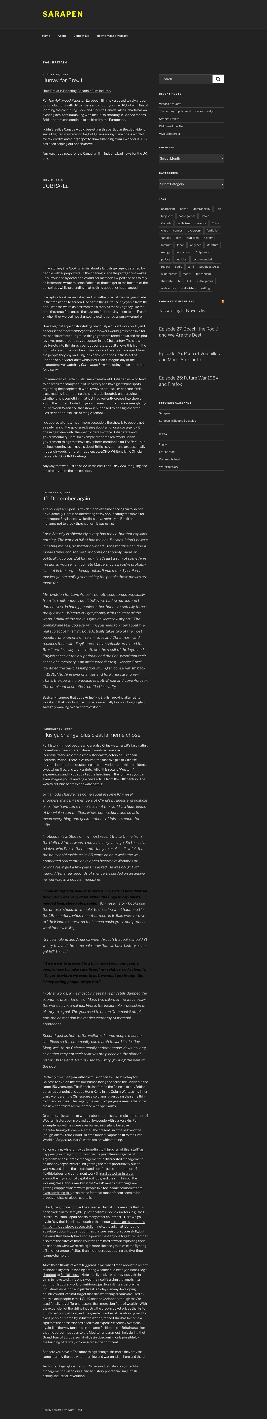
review (165, 266)
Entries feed (167, 451)
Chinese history (92, 1371)
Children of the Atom (172, 126)
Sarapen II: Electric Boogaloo (177, 420)
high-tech (192, 237)
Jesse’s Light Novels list (183, 310)
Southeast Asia (209, 266)
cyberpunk (194, 230)
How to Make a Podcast (112, 35)
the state (167, 281)
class (164, 230)
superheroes (169, 273)
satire (178, 266)
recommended (202, 259)
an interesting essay (89, 514)
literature (212, 245)
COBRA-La (55, 186)
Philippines (202, 252)
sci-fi (191, 266)
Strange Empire (169, 118)
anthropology (201, 208)
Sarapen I (165, 413)
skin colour (72, 1371)
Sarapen (63, 14)
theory (187, 273)
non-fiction (183, 252)
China (215, 223)
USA (189, 281)
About (62, 35)
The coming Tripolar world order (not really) (186, 111)
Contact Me (81, 35)
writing (205, 288)
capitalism (183, 223)
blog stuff (167, 216)
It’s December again (66, 498)
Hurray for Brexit (62, 80)
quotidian (181, 259)
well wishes (188, 288)
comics (178, 230)
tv (179, 281)
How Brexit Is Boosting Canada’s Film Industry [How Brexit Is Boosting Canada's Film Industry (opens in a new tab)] (77, 91)
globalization (76, 1366)
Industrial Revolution (69, 1376)
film (178, 237)
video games (205, 281)
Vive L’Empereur (169, 133)
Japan (180, 245)
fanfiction (213, 230)
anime (184, 208)
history (208, 237)
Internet (166, 245)
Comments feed (169, 459)
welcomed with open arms (96, 1106)
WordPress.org (168, 466)
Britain (205, 216)
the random (203, 273)
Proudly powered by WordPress (61, 1409)
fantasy (166, 237)
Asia (218, 208)
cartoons (200, 223)
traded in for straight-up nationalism (77, 1212)
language (195, 245)
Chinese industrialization (106, 1366)
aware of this (92, 784)
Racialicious (70, 1275)
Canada (166, 223)
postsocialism (115, 1371)
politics (165, 259)
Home (46, 35)
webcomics (168, 288)
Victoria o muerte (170, 103)
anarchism (168, 208)
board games (187, 216)
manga (165, 252)
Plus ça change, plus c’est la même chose (91, 735)
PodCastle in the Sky (176, 301)
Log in (163, 444)
